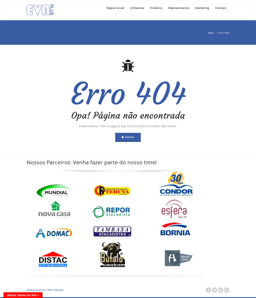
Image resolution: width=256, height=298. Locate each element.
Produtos (156, 8)
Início (211, 32)
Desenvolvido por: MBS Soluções (45, 290)
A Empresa (137, 8)
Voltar (130, 137)
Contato (220, 8)
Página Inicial (115, 8)
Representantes (178, 8)
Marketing (202, 8)
